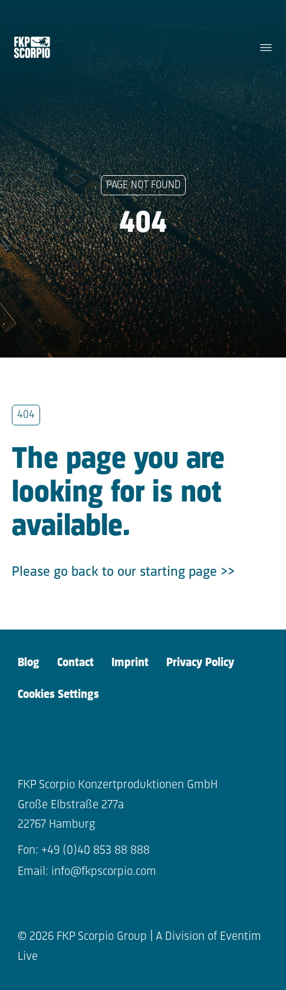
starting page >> (187, 572)
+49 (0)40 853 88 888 (95, 850)
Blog (29, 663)
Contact (75, 663)
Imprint (130, 663)
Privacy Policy (200, 663)
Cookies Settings (58, 695)
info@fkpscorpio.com (103, 872)
